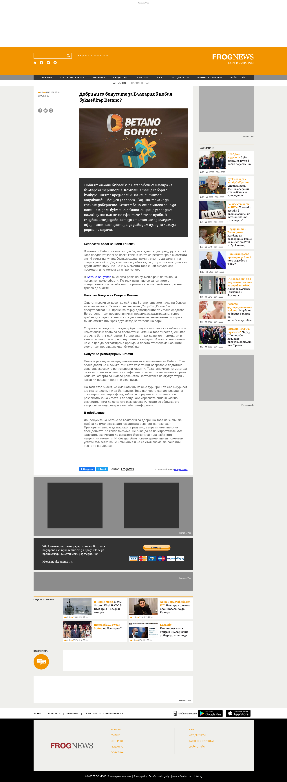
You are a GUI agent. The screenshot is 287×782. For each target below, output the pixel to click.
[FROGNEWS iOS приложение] (238, 713)
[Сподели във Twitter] (45, 110)
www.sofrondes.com (182, 776)
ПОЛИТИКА (142, 77)
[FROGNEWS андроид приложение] (210, 713)
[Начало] (35, 62)
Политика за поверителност (104, 713)
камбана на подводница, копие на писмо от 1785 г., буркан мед (239, 237)
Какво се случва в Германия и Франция (239, 287)
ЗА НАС (38, 713)
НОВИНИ (46, 77)
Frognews (127, 469)
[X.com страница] (48, 62)
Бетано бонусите (99, 277)
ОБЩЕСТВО (120, 77)
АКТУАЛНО (119, 83)
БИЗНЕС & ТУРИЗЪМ (210, 77)
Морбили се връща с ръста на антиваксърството (239, 312)
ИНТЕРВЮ (99, 77)
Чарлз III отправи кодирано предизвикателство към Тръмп (239, 337)
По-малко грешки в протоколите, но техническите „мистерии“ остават (239, 213)
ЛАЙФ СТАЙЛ (238, 77)
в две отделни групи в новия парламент (239, 159)
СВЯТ (160, 77)
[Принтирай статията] (51, 110)
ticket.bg (198, 776)
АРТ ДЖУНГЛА (180, 77)
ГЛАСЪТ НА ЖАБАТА (72, 77)
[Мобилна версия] (185, 713)
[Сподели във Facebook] (40, 110)
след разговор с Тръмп (239, 259)
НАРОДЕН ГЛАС (140, 83)
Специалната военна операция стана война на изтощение (238, 187)
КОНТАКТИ (54, 713)
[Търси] (69, 55)
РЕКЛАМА (72, 713)
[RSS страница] (55, 62)
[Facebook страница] (41, 62)
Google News (180, 469)
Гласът (115, 735)
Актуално (117, 746)
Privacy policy (140, 776)
